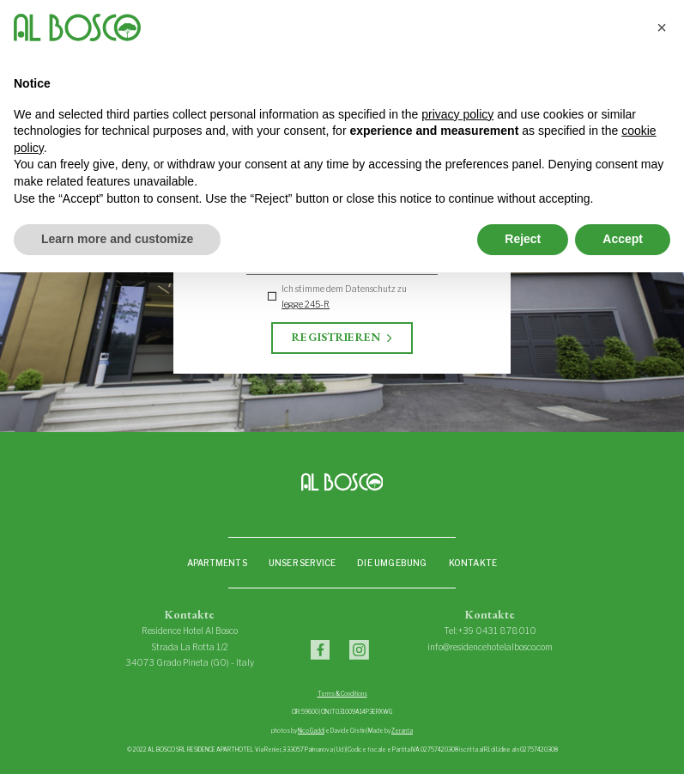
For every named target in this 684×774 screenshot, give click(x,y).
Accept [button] (622, 239)
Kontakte (473, 563)
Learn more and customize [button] (117, 239)
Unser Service (302, 563)
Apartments (217, 563)
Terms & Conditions (342, 694)
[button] (661, 27)
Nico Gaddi (311, 731)
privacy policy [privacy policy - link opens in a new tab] (457, 114)
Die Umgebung (392, 563)
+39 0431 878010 (497, 630)
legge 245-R (305, 304)
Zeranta (402, 731)
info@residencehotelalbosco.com (490, 647)
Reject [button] (523, 239)
